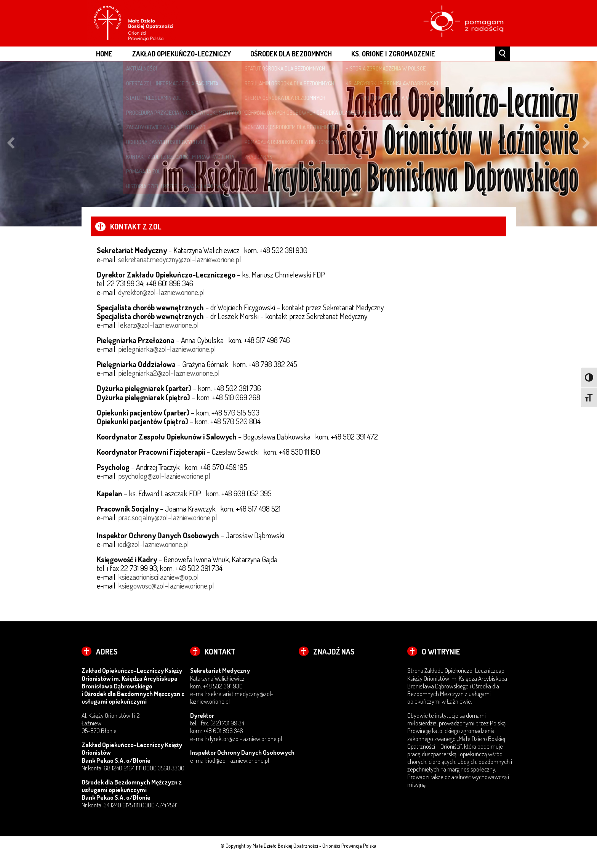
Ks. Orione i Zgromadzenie (393, 53)
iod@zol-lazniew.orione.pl (153, 544)
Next (586, 144)
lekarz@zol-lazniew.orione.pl (158, 325)
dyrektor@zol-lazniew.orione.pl (161, 292)
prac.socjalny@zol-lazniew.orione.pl (167, 517)
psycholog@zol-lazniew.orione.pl (164, 476)
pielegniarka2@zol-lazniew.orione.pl (169, 373)
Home (104, 53)
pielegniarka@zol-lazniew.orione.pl (167, 349)
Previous (10, 144)
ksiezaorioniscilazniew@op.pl (158, 577)
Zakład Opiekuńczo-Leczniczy (181, 53)
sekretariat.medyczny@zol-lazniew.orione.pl (179, 259)
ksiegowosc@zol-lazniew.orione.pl (166, 585)
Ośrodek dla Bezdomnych (291, 53)
